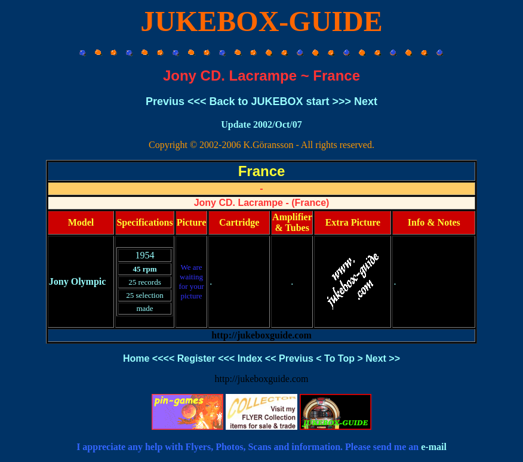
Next (365, 101)
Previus (165, 101)
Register (196, 358)
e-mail (434, 447)
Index (250, 358)
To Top (339, 358)
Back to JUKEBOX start (269, 101)
